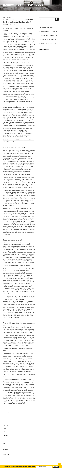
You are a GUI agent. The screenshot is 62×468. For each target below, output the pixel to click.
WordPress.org (6, 454)
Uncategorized (6, 439)
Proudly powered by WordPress (9, 461)
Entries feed (5, 449)
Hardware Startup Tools (23, 4)
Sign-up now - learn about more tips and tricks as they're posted (19, 466)
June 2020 (5, 428)
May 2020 (5, 431)
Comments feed (6, 452)
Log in (4, 447)
